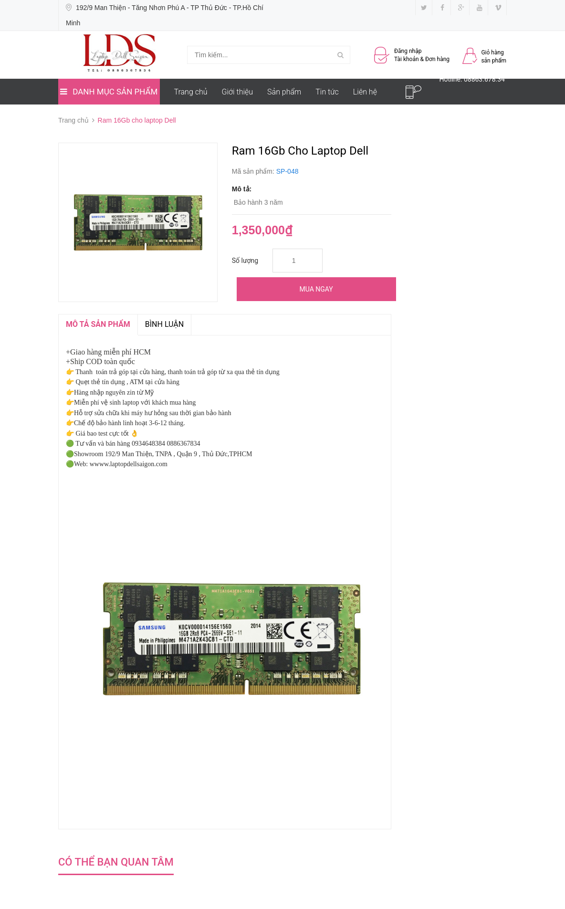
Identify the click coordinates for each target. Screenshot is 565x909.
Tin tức (327, 91)
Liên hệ (365, 91)
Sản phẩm (284, 91)
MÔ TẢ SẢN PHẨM (98, 324)
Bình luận (164, 324)
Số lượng (245, 260)
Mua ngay (316, 289)
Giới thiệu (237, 91)
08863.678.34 (484, 79)
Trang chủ (191, 91)
